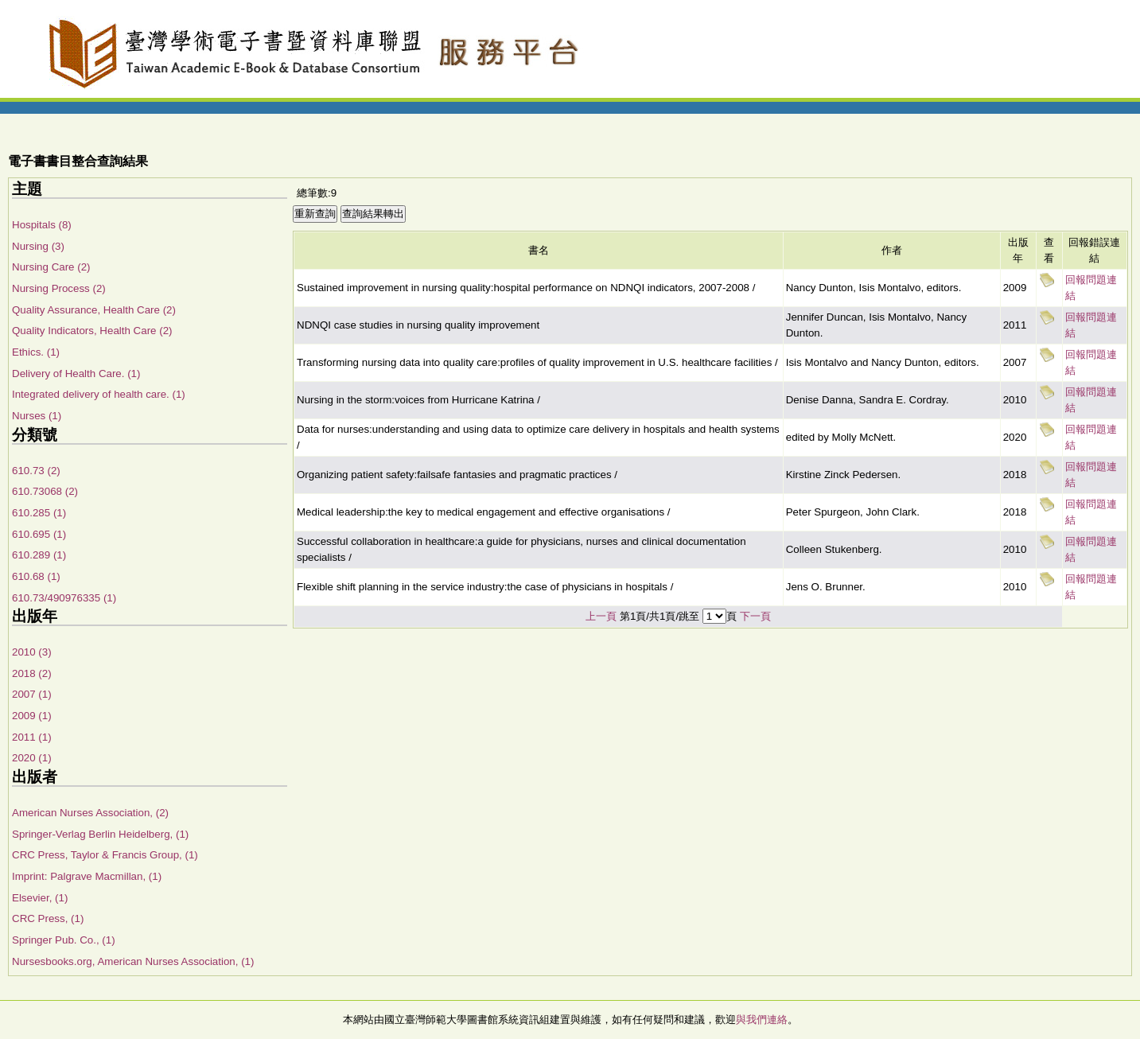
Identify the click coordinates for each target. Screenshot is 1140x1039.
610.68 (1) (36, 576)
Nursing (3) (38, 246)
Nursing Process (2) (59, 288)
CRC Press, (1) (48, 918)
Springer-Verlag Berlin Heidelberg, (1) (100, 834)
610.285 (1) (39, 513)
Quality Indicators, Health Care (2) (92, 331)
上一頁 (601, 616)
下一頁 (755, 616)
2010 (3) (32, 652)
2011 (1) (32, 737)
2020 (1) (32, 758)
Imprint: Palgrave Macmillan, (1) (86, 876)
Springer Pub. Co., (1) (63, 940)
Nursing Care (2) (51, 267)
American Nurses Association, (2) (90, 813)
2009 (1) (32, 716)
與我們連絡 (762, 1019)
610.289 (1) (39, 555)
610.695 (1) (39, 534)
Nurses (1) (36, 416)
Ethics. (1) (36, 352)
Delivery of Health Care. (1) (76, 373)
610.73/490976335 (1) (64, 598)
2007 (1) (32, 694)
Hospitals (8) (42, 225)
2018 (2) (32, 673)
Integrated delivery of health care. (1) (98, 394)
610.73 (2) (36, 471)
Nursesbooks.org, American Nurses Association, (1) (133, 961)
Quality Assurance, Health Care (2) (94, 310)
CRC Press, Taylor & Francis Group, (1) (105, 855)
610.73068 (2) (45, 491)
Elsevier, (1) (40, 898)
